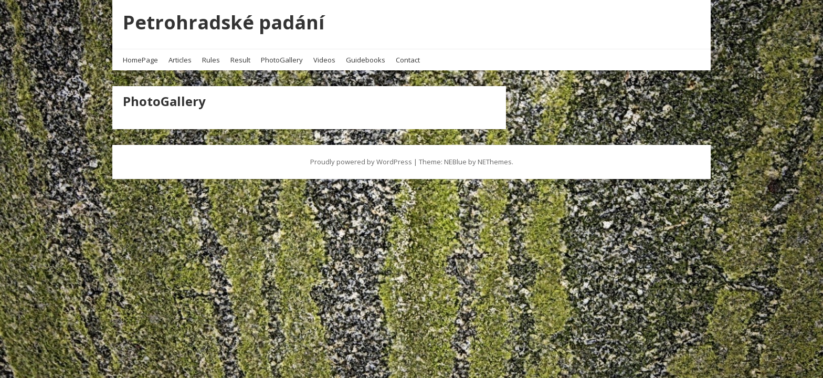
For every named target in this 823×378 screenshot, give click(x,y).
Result (240, 60)
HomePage (140, 60)
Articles (180, 60)
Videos (324, 60)
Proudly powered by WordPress (361, 161)
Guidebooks (365, 60)
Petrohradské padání (223, 22)
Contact (408, 60)
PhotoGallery (282, 60)
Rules (211, 60)
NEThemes (495, 161)
